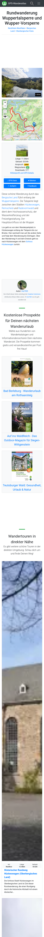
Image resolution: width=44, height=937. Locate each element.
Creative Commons (34, 294)
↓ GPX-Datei (12, 180)
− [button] (5, 106)
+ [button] (5, 102)
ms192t (25, 291)
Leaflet (17, 139)
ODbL (39, 139)
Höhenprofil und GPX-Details (22, 173)
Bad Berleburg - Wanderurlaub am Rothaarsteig (22, 393)
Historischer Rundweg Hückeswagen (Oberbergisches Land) (20, 874)
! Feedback (31, 186)
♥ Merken (32, 180)
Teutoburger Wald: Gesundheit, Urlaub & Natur (22, 487)
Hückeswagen (32, 204)
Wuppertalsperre (10, 201)
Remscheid (7, 208)
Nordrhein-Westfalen (16, 28)
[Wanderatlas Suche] (31, 3)
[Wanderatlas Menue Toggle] (39, 3)
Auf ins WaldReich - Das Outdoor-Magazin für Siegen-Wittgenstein (22, 440)
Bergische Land (10, 197)
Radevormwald (26, 208)
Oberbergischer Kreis (25, 31)
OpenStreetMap (32, 139)
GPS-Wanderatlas (17, 3)
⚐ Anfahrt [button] (12, 186)
